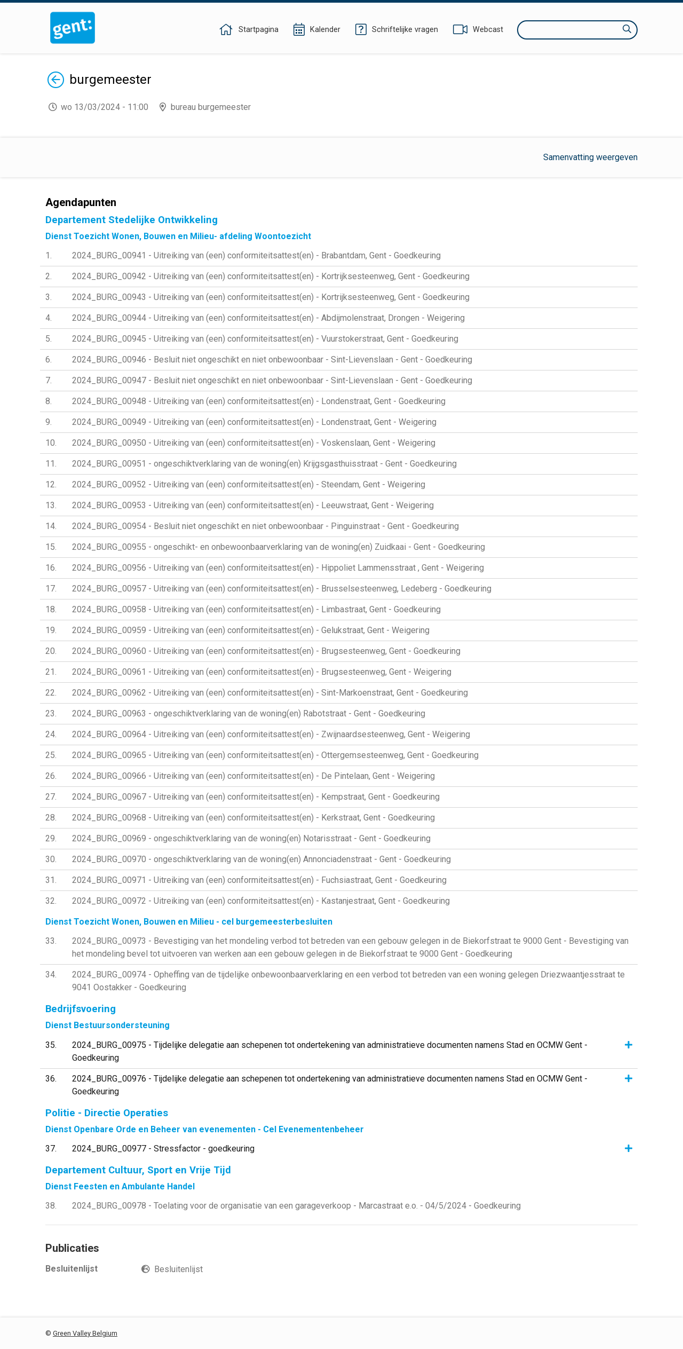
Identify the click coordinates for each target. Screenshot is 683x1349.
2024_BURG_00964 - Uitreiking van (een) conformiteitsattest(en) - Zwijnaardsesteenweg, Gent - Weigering (271, 734)
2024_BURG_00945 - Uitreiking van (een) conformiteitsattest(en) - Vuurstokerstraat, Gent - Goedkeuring (265, 339)
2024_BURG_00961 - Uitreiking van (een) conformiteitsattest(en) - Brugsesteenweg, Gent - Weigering (261, 672)
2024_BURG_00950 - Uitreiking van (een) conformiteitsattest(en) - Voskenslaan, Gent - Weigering (253, 443)
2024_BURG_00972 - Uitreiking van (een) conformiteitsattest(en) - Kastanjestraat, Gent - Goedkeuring (261, 901)
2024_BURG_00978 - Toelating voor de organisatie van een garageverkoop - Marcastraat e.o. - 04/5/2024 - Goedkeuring (296, 1206)
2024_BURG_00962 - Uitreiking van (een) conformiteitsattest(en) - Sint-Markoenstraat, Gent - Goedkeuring (270, 693)
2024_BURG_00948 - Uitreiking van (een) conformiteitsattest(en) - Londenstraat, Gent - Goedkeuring (259, 401)
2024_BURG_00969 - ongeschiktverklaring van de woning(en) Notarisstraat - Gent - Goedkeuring (251, 838)
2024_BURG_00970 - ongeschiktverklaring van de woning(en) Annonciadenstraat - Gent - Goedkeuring (261, 859)
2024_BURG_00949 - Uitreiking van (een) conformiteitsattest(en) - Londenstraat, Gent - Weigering (254, 422)
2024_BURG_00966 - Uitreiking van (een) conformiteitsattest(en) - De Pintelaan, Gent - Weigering (253, 776)
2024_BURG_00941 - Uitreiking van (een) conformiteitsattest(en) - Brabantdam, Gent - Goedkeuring (256, 255)
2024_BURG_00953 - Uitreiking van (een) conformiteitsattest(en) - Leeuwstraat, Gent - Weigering (253, 505)
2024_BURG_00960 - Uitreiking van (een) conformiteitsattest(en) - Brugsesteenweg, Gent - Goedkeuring (266, 651)
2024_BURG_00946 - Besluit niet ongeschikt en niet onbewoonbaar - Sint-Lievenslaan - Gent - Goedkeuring (272, 359)
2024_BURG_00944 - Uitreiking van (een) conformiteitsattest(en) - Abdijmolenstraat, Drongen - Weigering (268, 318)
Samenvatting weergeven (590, 157)
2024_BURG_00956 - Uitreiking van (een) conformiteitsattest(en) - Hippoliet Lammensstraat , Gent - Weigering (278, 568)
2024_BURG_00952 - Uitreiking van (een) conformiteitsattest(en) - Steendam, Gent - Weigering (248, 484)
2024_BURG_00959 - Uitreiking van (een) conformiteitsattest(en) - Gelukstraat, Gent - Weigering (251, 630)
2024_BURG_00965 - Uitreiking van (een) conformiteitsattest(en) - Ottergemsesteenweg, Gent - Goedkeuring (275, 755)
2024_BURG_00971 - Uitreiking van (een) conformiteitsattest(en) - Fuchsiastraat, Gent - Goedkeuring (259, 880)
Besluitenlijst (178, 1269)
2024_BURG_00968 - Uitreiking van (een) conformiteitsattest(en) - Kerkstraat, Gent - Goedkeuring (253, 817)
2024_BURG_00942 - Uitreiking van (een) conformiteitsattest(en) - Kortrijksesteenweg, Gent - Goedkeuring (271, 276)
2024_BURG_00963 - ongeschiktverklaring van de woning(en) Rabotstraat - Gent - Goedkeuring (248, 713)
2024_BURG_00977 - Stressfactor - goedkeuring (163, 1148)
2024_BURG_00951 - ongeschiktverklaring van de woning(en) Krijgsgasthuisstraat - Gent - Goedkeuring (264, 464)
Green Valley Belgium (85, 1333)
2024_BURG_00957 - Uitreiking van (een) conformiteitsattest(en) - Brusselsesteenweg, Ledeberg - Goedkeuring (281, 588)
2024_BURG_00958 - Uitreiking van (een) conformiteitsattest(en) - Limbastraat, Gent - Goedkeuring (256, 609)
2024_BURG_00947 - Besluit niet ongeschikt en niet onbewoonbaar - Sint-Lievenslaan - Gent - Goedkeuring (272, 380)
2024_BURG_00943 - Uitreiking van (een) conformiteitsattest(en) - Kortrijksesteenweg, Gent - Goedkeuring (271, 297)
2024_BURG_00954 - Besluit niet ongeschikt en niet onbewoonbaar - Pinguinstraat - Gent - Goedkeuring (265, 526)
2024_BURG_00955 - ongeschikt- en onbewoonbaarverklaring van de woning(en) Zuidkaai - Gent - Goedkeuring (278, 547)
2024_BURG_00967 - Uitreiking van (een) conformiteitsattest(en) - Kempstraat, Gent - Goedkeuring (256, 797)
